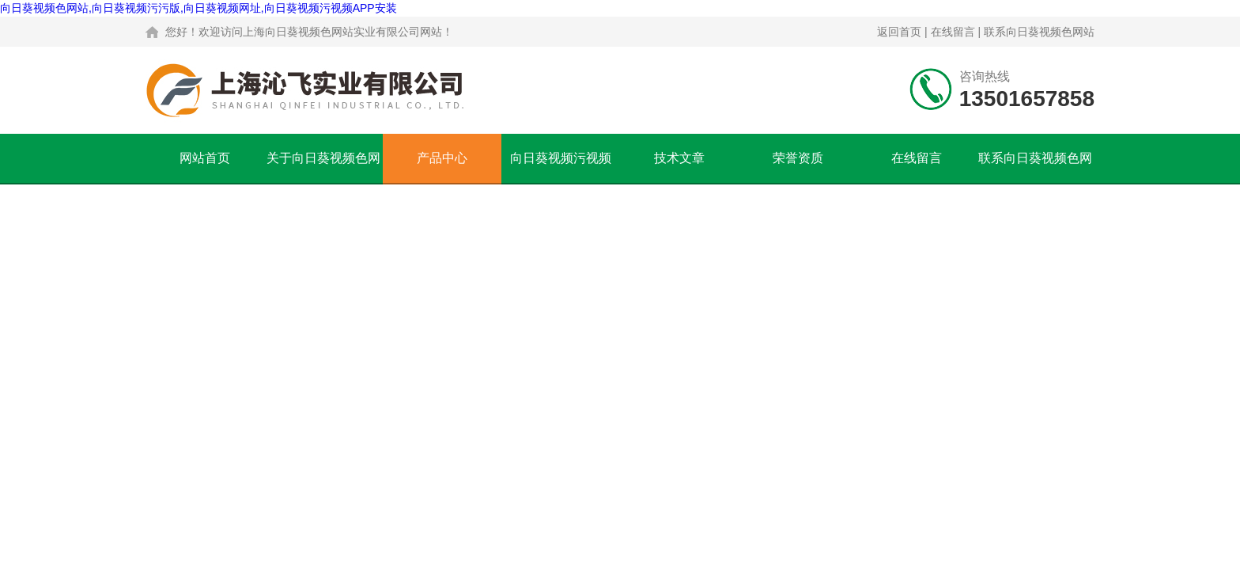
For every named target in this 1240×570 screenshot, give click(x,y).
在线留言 (953, 31)
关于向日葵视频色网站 (323, 167)
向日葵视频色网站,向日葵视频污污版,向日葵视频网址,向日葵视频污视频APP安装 (198, 8)
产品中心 (442, 158)
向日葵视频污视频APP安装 (560, 167)
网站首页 (205, 158)
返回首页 (899, 31)
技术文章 (679, 158)
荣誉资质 (798, 158)
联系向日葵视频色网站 (1039, 31)
